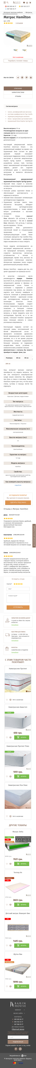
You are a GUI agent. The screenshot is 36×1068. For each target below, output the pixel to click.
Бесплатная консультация (34, 535)
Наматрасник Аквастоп (17, 707)
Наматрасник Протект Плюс (18, 746)
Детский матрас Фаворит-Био (18, 913)
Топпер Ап (18, 872)
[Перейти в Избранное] (24, 3)
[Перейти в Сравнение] (27, 3)
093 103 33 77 (18, 1022)
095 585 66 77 (18, 1019)
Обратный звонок (18, 1029)
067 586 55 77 (18, 1024)
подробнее (18, 485)
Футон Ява (18, 954)
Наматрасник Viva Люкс (18, 785)
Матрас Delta (18, 832)
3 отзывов (19, 23)
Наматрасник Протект (18, 669)
